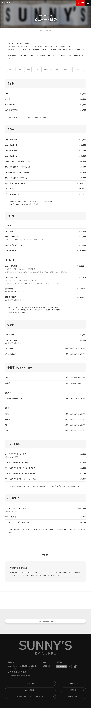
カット (10, 71)
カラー (19, 71)
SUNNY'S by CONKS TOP (45, 31)
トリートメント (66, 71)
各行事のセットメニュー (50, 71)
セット (36, 71)
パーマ (28, 71)
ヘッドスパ (79, 71)
